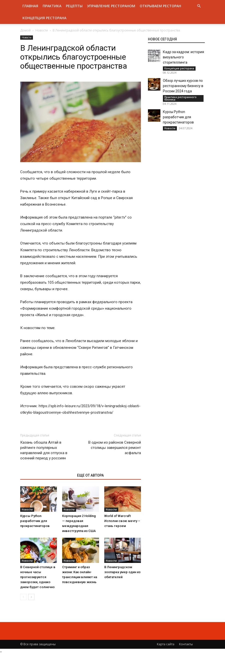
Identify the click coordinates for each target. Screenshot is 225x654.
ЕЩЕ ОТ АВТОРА (90, 475)
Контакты (186, 644)
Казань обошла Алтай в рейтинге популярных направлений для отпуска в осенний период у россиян (43, 450)
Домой (25, 30)
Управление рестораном (111, 5)
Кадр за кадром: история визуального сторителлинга (183, 57)
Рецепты (74, 5)
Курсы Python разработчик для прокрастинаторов (35, 521)
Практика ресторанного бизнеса (180, 98)
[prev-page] (23, 597)
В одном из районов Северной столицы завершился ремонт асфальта (114, 447)
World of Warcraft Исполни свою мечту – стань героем (122, 521)
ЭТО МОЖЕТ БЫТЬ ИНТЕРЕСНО (46, 475)
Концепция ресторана (44, 17)
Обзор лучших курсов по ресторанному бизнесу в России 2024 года (183, 86)
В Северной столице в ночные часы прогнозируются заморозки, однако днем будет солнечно (37, 577)
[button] (199, 6)
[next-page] (31, 597)
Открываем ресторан (160, 5)
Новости (41, 30)
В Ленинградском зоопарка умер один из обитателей (122, 572)
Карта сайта (165, 644)
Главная (30, 5)
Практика (52, 5)
